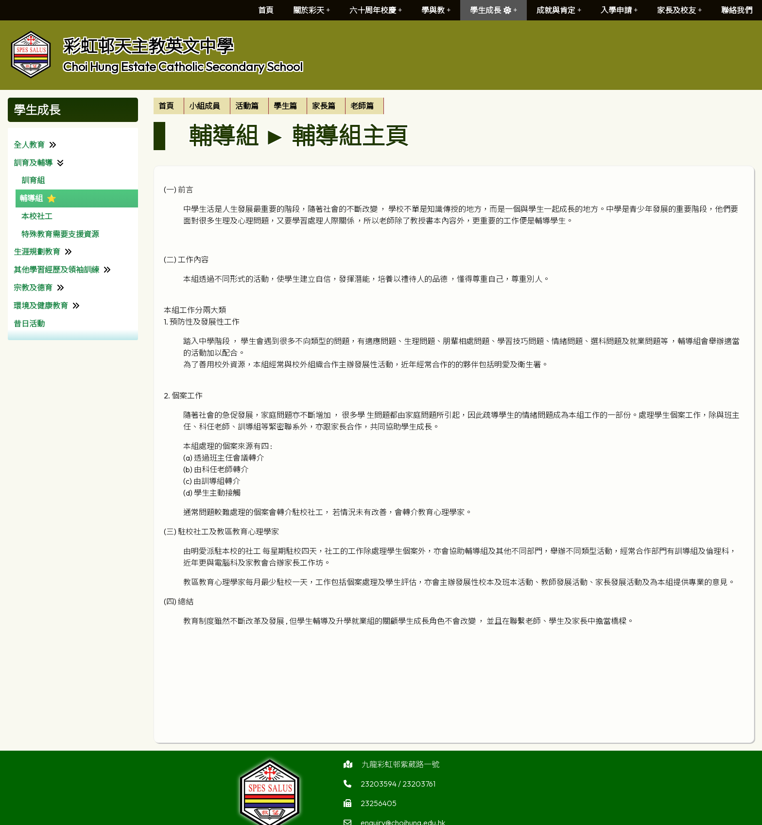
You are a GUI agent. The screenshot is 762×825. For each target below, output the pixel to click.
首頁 (266, 10)
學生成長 (493, 10)
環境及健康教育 (41, 305)
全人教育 (29, 145)
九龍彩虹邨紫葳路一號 (400, 768)
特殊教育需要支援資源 (60, 234)
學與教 (435, 10)
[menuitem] (169, 106)
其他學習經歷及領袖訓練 (56, 270)
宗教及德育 (33, 287)
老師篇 (362, 106)
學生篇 (285, 106)
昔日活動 (29, 323)
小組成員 (204, 106)
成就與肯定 (559, 10)
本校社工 (36, 216)
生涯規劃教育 (37, 252)
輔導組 (31, 198)
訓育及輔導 (33, 163)
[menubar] (269, 106)
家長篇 (323, 106)
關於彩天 (311, 10)
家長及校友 (679, 10)
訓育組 (33, 180)
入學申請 (619, 10)
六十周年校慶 (375, 10)
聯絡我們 (736, 10)
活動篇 (247, 106)
